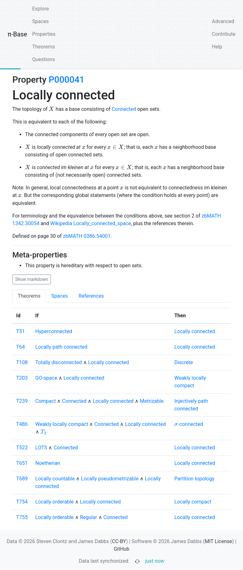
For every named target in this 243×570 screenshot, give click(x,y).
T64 (20, 347)
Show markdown (31, 279)
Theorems (43, 47)
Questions (43, 59)
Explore (40, 9)
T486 (22, 424)
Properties (44, 34)
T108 (22, 362)
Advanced (223, 21)
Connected (124, 109)
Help (217, 47)
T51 (20, 331)
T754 (22, 502)
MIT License (218, 541)
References (91, 296)
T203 (22, 378)
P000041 (66, 79)
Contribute (223, 34)
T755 (22, 517)
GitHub (121, 549)
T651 (22, 463)
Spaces (40, 21)
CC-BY (119, 541)
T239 (22, 401)
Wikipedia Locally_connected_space (90, 223)
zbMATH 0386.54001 (87, 236)
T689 (22, 479)
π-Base (17, 34)
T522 (22, 448)
